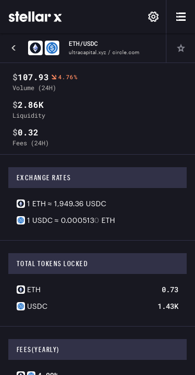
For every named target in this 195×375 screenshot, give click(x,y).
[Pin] (180, 48)
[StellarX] (35, 16)
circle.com (125, 52)
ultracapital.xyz (87, 52)
